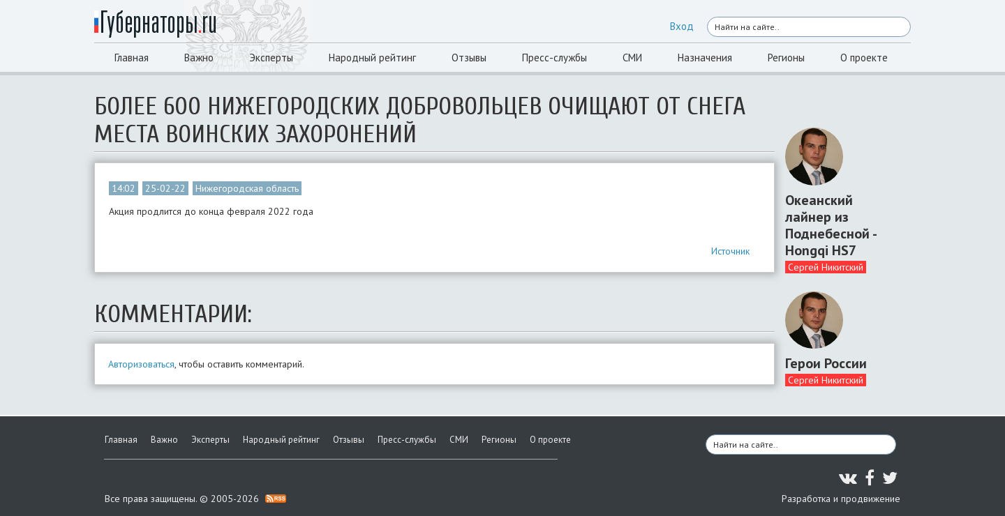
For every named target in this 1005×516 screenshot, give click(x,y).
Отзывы (469, 57)
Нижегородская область (247, 188)
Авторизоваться (141, 364)
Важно (199, 57)
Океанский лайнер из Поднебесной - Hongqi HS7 (830, 225)
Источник (730, 251)
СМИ (632, 57)
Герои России (826, 363)
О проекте (864, 57)
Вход (682, 26)
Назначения (705, 57)
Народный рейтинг (372, 57)
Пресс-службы (554, 57)
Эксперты (271, 57)
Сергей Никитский (825, 267)
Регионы (786, 57)
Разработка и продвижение (841, 498)
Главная (131, 57)
